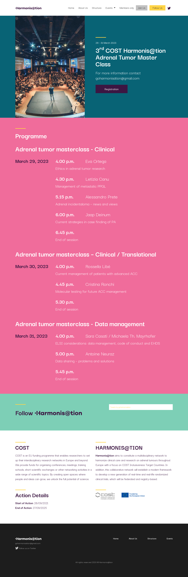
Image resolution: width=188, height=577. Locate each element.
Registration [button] (112, 89)
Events (170, 538)
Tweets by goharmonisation (120, 407)
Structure (96, 8)
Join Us (141, 8)
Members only (127, 8)
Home (71, 8)
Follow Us (157, 8)
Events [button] (109, 8)
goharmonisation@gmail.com (117, 78)
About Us (83, 8)
